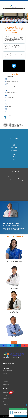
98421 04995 (10, 360)
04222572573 (12, 0)
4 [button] (16, 23)
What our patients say (7, 398)
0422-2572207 (6, 361)
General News (6, 379)
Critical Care (5, 374)
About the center (6, 395)
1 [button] (11, 23)
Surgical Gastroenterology (7, 371)
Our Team (5, 396)
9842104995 (16, 0)
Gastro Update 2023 (6, 402)
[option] (14, 17)
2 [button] (13, 23)
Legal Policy (5, 406)
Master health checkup (7, 399)
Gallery (4, 382)
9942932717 (20, 0)
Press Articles (5, 381)
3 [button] (14, 23)
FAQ (4, 405)
